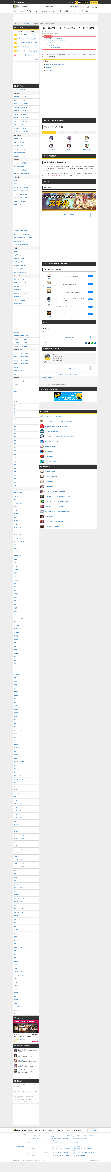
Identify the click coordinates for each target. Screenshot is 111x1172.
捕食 (15, 880)
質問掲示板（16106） (19, 258)
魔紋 (15, 926)
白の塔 (59, 11)
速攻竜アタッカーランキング (21, 360)
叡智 (15, 471)
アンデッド (16, 513)
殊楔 (15, 688)
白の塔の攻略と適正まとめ (20, 107)
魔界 (15, 440)
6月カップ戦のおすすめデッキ (53, 43)
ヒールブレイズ (18, 814)
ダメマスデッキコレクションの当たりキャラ (56, 41)
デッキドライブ (24, 11)
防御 (15, 873)
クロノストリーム (18, 618)
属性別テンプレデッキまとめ (21, 103)
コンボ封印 (16, 674)
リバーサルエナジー (19, 971)
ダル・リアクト (18, 730)
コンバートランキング (19, 374)
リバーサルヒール (18, 975)
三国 (15, 457)
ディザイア (16, 748)
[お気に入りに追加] (74, 6)
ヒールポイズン (18, 817)
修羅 (15, 468)
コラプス (16, 667)
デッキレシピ (39, 11)
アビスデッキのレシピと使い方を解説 (26, 39)
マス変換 (16, 915)
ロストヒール (17, 1010)
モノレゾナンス (18, 947)
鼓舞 (15, 664)
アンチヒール (17, 510)
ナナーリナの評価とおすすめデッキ (26, 35)
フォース (16, 824)
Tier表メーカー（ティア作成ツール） (23, 131)
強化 (15, 419)
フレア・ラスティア (19, 838)
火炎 (15, 583)
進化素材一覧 (17, 205)
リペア (15, 978)
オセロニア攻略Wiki (47, 377)
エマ (61, 45)
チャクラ (16, 737)
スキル (46, 381)
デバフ (15, 765)
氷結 (15, 821)
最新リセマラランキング (20, 110)
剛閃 (15, 643)
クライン (87, 139)
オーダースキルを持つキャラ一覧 (55, 64)
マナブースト (17, 919)
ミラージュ (16, 940)
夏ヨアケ (69, 147)
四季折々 (16, 685)
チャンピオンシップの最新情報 (21, 173)
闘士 (15, 422)
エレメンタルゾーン (19, 538)
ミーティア (16, 933)
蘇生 (15, 720)
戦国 (15, 450)
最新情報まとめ (18, 138)
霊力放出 (16, 999)
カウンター (16, 580)
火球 (15, 587)
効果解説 (48, 67)
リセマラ (54, 11)
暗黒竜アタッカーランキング (21, 363)
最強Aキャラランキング (20, 303)
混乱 (15, 678)
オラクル (16, 559)
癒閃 (15, 950)
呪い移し (16, 789)
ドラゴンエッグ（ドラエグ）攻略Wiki (59, 1152)
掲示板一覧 (16, 251)
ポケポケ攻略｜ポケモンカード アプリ (82, 1138)
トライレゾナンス (18, 779)
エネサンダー (17, 527)
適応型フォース (18, 755)
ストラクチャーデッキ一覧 (20, 230)
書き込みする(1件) (69, 337)
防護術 (15, 877)
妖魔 (15, 485)
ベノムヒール (17, 852)
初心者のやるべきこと (19, 184)
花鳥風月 (16, 594)
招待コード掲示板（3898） (20, 272)
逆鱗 (15, 622)
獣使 (15, 429)
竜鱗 (15, 996)
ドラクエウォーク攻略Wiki (34, 1144)
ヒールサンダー (18, 810)
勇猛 (15, 482)
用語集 (15, 180)
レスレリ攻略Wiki (77, 1146)
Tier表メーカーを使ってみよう (53, 47)
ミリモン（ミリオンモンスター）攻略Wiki (60, 1155)
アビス (15, 499)
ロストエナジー (18, 1006)
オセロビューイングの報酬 (20, 198)
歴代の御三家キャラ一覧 (20, 128)
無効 (15, 943)
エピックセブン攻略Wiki (56, 1146)
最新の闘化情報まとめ (19, 152)
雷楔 (15, 954)
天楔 (15, 769)
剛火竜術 (16, 636)
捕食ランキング (18, 367)
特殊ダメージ (17, 776)
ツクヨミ (51, 139)
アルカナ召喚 (17, 503)
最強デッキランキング (22, 47)
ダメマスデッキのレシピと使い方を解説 (27, 51)
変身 (15, 870)
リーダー (16, 989)
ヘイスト (16, 845)
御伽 (15, 454)
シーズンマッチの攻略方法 (20, 163)
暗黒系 (15, 506)
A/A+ (15, 391)
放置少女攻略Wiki (32, 1148)
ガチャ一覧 (72, 11)
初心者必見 (65, 11)
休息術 (15, 608)
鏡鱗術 (15, 611)
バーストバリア (18, 793)
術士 (15, 447)
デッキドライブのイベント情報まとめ (54, 38)
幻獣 (15, 443)
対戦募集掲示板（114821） (21, 262)
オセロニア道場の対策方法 (20, 201)
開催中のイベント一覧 (19, 149)
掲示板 (32, 31)
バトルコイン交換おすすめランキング (23, 346)
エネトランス (17, 531)
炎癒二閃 (16, 548)
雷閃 (15, 957)
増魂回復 (16, 713)
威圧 (15, 517)
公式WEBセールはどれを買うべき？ (23, 237)
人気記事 (20, 31)
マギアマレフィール (19, 901)
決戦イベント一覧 (18, 124)
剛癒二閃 (16, 646)
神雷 (15, 702)
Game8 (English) (77, 1130)
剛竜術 (15, 650)
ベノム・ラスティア (19, 866)
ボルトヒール (17, 884)
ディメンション (18, 751)
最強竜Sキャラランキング (20, 296)
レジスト (16, 1003)
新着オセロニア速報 (19, 142)
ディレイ (16, 734)
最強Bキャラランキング (20, 332)
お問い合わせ (61, 1130)
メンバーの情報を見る (69, 368)
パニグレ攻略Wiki (32, 1155)
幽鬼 (15, 464)
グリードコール (18, 615)
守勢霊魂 (16, 692)
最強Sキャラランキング (20, 96)
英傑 (15, 475)
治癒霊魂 (16, 744)
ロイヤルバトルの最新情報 (20, 170)
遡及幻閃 (16, 716)
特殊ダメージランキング (20, 370)
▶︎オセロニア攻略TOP (19, 89)
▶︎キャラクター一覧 (19, 381)
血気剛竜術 (16, 632)
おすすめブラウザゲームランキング (27, 1077)
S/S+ (15, 388)
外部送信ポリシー (52, 1130)
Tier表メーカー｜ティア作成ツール (26, 55)
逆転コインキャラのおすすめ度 (21, 234)
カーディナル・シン (19, 566)
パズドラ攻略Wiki (55, 1142)
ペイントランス (18, 849)
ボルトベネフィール (19, 887)
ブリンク (16, 828)
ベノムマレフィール (19, 859)
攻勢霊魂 (16, 639)
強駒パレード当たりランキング (21, 117)
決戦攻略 (87, 11)
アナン (69, 139)
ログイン (94, 2)
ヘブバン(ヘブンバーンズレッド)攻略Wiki (60, 1148)
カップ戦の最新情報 (19, 166)
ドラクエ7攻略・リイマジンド (35, 1138)
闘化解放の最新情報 (50, 45)
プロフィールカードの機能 (20, 194)
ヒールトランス (18, 807)
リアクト (16, 964)
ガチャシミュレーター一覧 (20, 121)
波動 (15, 796)
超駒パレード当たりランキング (21, 114)
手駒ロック (16, 758)
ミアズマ (16, 929)
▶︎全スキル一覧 (18, 492)
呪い (15, 786)
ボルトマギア (17, 891)
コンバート (16, 671)
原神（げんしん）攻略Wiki (34, 1146)
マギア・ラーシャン (19, 905)
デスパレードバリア (19, 762)
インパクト (16, 520)
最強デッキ (47, 11)
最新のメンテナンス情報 (20, 156)
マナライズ (16, 922)
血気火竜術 (16, 625)
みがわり (16, 936)
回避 (15, 573)
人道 (15, 461)
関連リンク (49, 70)
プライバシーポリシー (40, 1130)
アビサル (16, 496)
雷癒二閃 (16, 961)
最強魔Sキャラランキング (20, 293)
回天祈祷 (16, 569)
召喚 (15, 699)
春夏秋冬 (16, 695)
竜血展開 (16, 992)
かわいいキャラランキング (20, 339)
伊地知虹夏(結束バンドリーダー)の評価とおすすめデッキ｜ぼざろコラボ (28, 43)
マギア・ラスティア (19, 908)
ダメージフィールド (19, 727)
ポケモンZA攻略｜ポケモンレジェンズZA (37, 1135)
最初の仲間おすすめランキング (21, 335)
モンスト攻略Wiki (77, 1142)
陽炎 (15, 590)
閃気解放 (16, 709)
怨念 (15, 562)
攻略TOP (16, 11)
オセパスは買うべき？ (19, 241)
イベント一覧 (80, 11)
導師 (15, 426)
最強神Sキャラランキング (20, 290)
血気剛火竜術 (17, 629)
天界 (15, 436)
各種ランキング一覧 (19, 279)
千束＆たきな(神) (87, 147)
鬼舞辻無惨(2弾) (51, 147)
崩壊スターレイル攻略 (33, 1142)
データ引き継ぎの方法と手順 (21, 187)
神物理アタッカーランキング (21, 353)
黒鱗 (15, 660)
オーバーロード (18, 555)
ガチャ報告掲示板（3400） (20, 269)
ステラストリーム (18, 706)
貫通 (15, 601)
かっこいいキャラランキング (21, 342)
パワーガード (17, 803)
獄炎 (15, 657)
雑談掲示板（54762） (19, 255)
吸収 (15, 604)
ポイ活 (70, 2)
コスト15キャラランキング (20, 300)
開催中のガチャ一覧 (19, 145)
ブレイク (16, 842)
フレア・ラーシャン (19, 835)
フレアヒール (17, 831)
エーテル (16, 524)
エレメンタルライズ (19, 541)
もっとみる (35, 59)
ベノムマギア (17, 856)
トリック (16, 782)
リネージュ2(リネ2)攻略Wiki (79, 1155)
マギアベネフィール (19, 898)
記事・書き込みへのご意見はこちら (69, 374)
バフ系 (15, 800)
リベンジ (16, 985)
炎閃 (15, 545)
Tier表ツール (94, 11)
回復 (15, 576)
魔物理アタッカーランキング (21, 356)
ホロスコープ (17, 894)
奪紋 (15, 723)
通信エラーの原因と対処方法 (21, 191)
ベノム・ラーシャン (19, 863)
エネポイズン (17, 534)
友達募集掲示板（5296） (20, 265)
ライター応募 (93, 1130)
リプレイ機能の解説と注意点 (21, 244)
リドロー (16, 968)
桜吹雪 (15, 681)
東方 (15, 433)
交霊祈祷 (16, 653)
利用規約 (30, 1130)
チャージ (16, 741)
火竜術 (15, 597)
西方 (15, 478)
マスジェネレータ (18, 912)
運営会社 (69, 1130)
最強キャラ (32, 11)
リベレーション (18, 982)
